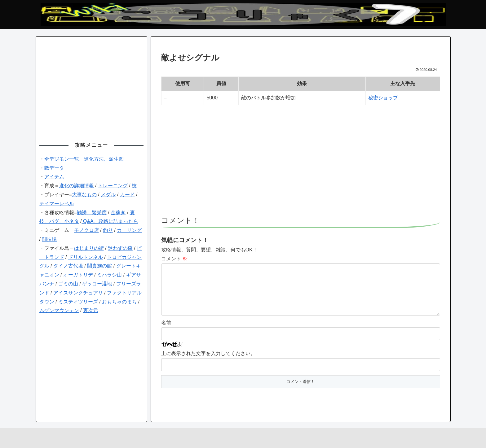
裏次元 (90, 310)
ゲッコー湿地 (97, 283)
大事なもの (84, 194)
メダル (108, 194)
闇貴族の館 (99, 265)
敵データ (54, 168)
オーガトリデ (78, 274)
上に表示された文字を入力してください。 (208, 363)
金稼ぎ (118, 212)
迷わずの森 (120, 248)
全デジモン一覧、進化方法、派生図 (84, 159)
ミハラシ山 (109, 274)
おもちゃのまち (119, 301)
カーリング (129, 230)
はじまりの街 (89, 248)
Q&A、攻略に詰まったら (110, 221)
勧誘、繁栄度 (92, 212)
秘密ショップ (383, 97)
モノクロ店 (86, 230)
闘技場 (49, 239)
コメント (174, 258)
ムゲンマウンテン (59, 310)
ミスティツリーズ (78, 301)
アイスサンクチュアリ (78, 292)
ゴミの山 (68, 283)
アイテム (54, 176)
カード (127, 194)
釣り (108, 230)
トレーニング (113, 185)
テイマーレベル (56, 203)
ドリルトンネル (85, 257)
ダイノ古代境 (68, 265)
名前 (166, 332)
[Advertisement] (300, 163)
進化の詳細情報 (76, 185)
